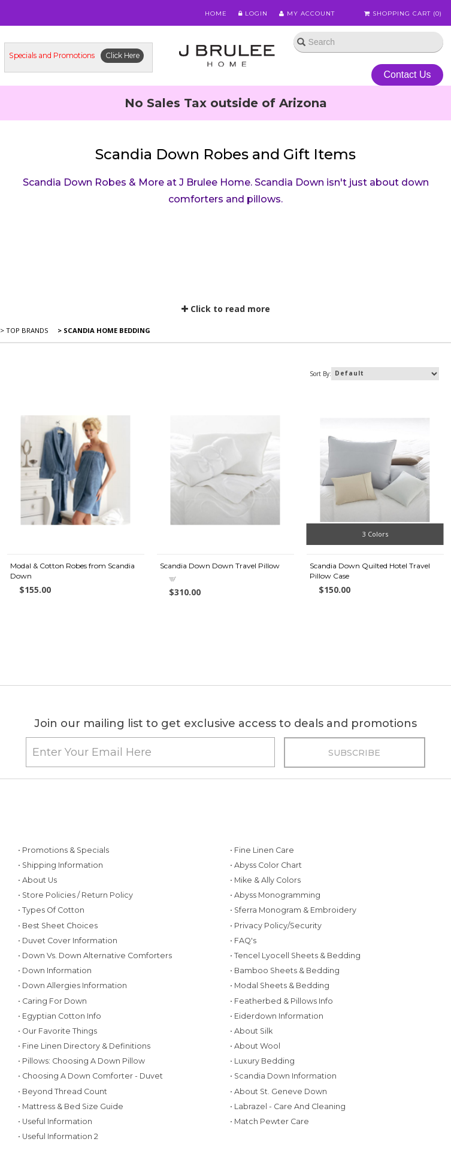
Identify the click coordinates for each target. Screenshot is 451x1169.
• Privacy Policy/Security (276, 925)
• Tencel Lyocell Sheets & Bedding (295, 955)
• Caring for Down (52, 1001)
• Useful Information (55, 1121)
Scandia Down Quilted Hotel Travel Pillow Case (370, 570)
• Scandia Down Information (283, 1075)
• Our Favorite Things (57, 1030)
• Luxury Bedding (262, 1060)
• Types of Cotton (51, 909)
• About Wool (255, 1045)
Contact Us (407, 74)
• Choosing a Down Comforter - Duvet (90, 1075)
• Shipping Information (60, 865)
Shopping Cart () (403, 13)
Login (253, 13)
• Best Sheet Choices (58, 925)
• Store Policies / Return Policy (75, 895)
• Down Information (55, 970)
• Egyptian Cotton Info (59, 1015)
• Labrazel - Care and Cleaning (288, 1106)
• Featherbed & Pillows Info (281, 1001)
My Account (307, 13)
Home (216, 13)
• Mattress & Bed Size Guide (70, 1106)
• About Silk (251, 1030)
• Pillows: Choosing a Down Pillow (81, 1060)
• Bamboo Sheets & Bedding (285, 970)
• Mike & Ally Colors (265, 880)
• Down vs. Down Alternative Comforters (95, 955)
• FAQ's (243, 940)
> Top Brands (24, 330)
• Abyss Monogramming (275, 895)
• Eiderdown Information (276, 1015)
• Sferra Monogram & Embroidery (293, 909)
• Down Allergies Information (72, 985)
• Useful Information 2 (58, 1136)
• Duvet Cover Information (67, 940)
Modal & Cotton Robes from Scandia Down (72, 570)
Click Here (122, 55)
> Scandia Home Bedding (103, 330)
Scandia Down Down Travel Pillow (220, 565)
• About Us (37, 880)
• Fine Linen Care (262, 850)
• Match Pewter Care (269, 1121)
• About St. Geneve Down (278, 1091)
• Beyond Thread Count (62, 1091)
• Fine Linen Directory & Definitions (84, 1045)
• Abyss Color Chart (266, 865)
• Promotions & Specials (63, 850)
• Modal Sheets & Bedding (279, 985)
